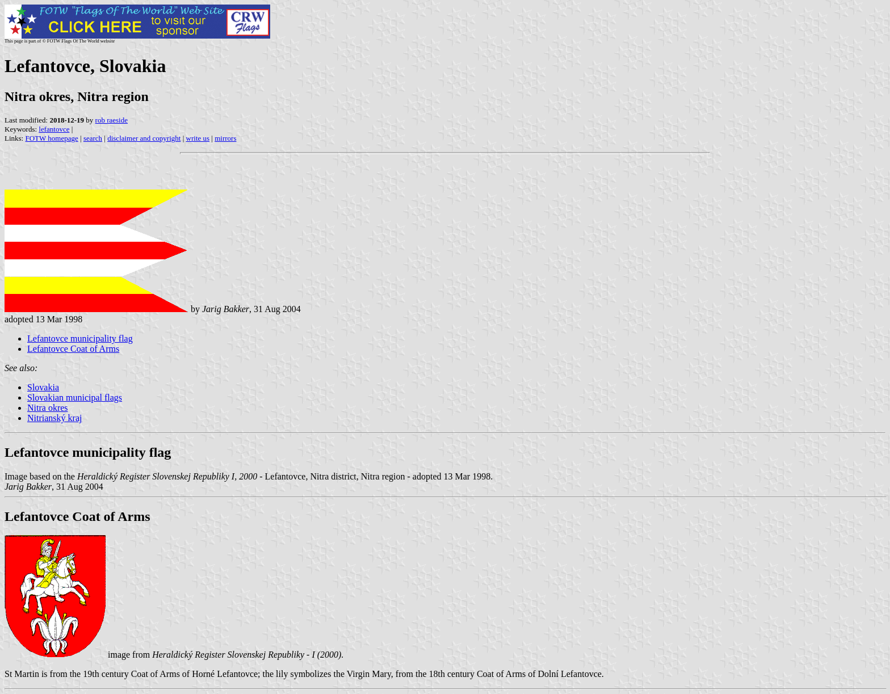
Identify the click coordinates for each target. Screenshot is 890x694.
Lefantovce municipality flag (80, 338)
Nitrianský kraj (54, 418)
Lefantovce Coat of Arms (73, 349)
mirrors (225, 138)
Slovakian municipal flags (74, 397)
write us (198, 138)
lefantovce (54, 129)
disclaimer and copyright (143, 138)
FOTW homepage (51, 138)
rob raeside (111, 120)
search (92, 138)
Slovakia (43, 387)
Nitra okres (47, 408)
